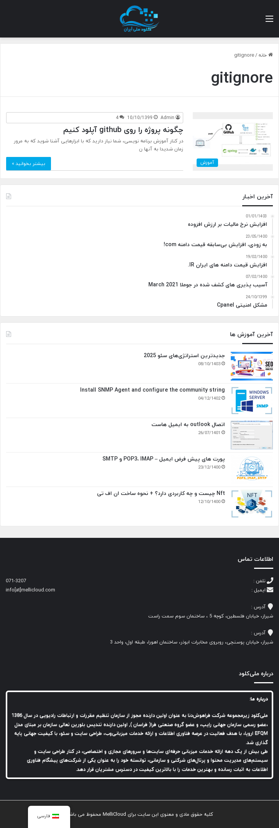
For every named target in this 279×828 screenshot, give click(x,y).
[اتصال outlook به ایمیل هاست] (252, 435)
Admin (167, 118)
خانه (265, 55)
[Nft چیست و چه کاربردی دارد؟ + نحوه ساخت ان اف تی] (252, 504)
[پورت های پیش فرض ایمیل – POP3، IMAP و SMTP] (252, 469)
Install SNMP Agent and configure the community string (152, 390)
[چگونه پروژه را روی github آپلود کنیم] (233, 141)
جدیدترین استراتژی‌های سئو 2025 (184, 355)
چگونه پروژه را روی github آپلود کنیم (123, 129)
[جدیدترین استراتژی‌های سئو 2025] (252, 366)
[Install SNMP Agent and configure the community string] (252, 400)
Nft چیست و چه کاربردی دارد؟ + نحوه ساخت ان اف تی (161, 493)
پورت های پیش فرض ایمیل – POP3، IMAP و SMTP (163, 459)
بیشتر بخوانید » (28, 163)
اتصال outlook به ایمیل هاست (188, 424)
